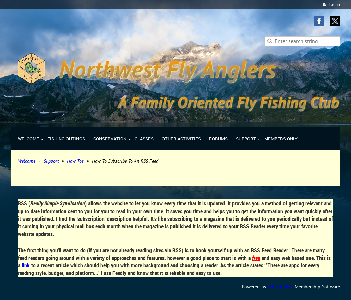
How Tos (75, 161)
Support (51, 161)
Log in (334, 5)
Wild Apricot (280, 287)
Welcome (26, 161)
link (26, 265)
